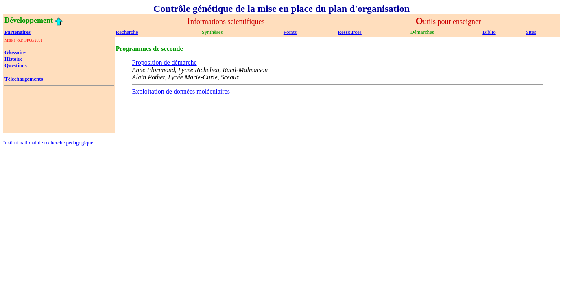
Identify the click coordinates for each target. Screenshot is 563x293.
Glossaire (15, 52)
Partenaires (17, 32)
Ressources (350, 32)
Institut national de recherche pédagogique (48, 143)
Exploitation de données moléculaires (181, 91)
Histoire (13, 59)
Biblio (489, 32)
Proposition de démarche (164, 62)
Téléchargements (23, 79)
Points (290, 32)
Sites (531, 32)
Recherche (127, 32)
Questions (15, 65)
